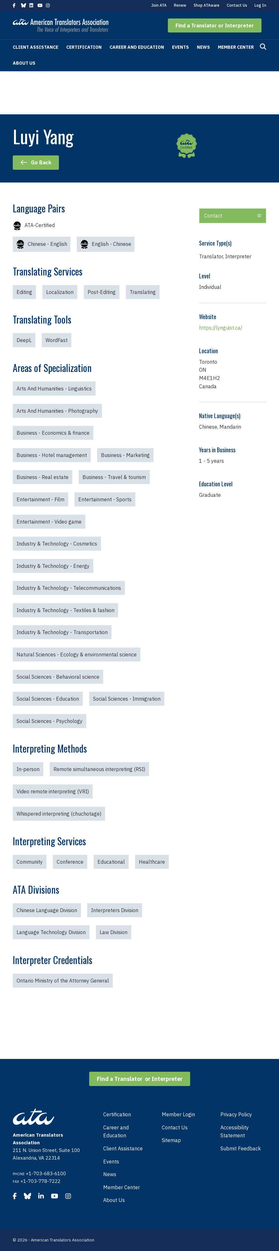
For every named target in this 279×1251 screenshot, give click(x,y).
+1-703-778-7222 (40, 1181)
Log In (260, 5)
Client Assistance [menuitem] (123, 1148)
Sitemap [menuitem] (171, 1140)
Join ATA (159, 5)
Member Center (236, 47)
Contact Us (237, 5)
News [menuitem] (109, 1174)
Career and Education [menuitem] (116, 1131)
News (203, 47)
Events (180, 47)
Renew (180, 5)
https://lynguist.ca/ (220, 328)
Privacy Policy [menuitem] (236, 1114)
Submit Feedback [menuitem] (240, 1148)
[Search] (263, 47)
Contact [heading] (213, 215)
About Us (24, 63)
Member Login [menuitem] (178, 1114)
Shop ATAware (206, 5)
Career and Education (137, 47)
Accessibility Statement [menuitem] (234, 1131)
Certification (84, 47)
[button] (214, 25)
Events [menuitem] (111, 1161)
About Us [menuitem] (114, 1200)
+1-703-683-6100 (46, 1173)
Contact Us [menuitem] (175, 1127)
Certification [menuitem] (117, 1114)
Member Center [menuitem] (121, 1187)
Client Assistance (35, 47)
